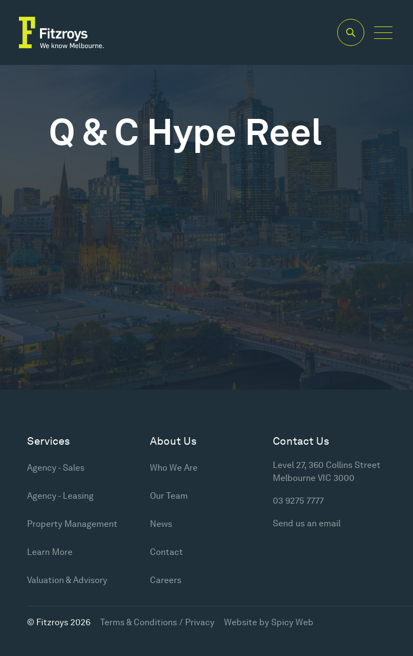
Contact (166, 552)
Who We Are (174, 468)
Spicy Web (292, 622)
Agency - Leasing (60, 496)
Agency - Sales (55, 468)
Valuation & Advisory (67, 580)
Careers (165, 580)
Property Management (72, 524)
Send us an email (306, 523)
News (161, 524)
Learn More (50, 552)
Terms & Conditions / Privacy (157, 622)
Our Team (169, 496)
